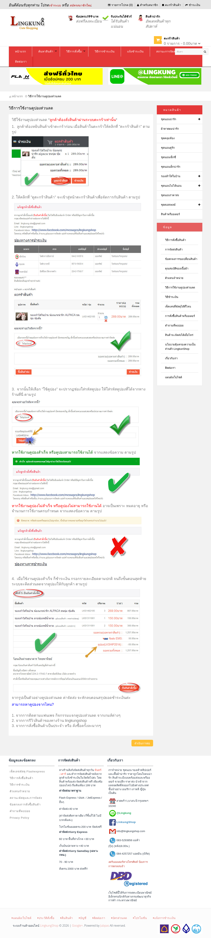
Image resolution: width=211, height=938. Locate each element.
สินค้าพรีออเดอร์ (170, 214)
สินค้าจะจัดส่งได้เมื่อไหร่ (179, 335)
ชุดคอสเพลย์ (168, 204)
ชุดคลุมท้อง (168, 138)
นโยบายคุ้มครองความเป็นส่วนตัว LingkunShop (180, 346)
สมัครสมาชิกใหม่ (80, 5)
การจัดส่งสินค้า (174, 249)
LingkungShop (49, 925)
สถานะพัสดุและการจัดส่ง (26, 797)
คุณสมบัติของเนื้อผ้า (176, 268)
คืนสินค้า (66, 918)
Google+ (77, 925)
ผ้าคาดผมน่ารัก (170, 128)
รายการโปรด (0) (120, 5)
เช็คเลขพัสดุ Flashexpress (27, 771)
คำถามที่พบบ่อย (174, 325)
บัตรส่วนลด (119, 918)
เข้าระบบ (55, 5)
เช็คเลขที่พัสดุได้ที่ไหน (178, 306)
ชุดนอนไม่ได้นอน (171, 185)
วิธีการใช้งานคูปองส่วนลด (180, 287)
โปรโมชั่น (140, 918)
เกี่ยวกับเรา (171, 358)
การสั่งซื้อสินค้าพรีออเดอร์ (180, 316)
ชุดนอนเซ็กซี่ (168, 157)
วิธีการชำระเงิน (20, 784)
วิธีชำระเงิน (171, 297)
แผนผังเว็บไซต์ (173, 377)
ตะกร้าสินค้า (171, 5)
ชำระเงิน (192, 5)
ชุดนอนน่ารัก (168, 119)
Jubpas (104, 925)
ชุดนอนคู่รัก (168, 147)
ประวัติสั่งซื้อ (46, 918)
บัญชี (82, 918)
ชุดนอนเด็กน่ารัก (170, 166)
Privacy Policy (19, 817)
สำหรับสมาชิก (147, 5)
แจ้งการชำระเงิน (164, 918)
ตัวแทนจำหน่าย (174, 278)
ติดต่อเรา (170, 367)
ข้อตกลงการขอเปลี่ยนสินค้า (181, 259)
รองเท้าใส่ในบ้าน (170, 176)
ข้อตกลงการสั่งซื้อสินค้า (25, 804)
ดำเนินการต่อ (142, 743)
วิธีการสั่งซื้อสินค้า (175, 240)
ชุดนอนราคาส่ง (170, 195)
